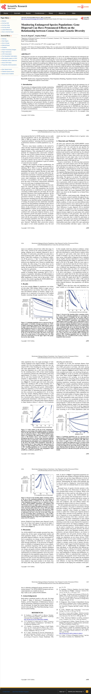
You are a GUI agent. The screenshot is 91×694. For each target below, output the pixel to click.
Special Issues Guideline (7, 73)
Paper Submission (6, 51)
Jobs (73, 13)
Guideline (4, 47)
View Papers (4, 41)
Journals (17, 13)
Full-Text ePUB (5, 27)
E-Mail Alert (6, 691)
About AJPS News (6, 62)
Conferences (39, 13)
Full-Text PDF (5, 23)
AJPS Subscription (6, 54)
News (51, 13)
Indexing (3, 38)
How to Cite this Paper (7, 32)
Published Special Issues (7, 71)
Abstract (3, 21)
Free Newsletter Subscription (9, 56)
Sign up (61, 691)
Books (28, 13)
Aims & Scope (5, 43)
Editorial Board (5, 45)
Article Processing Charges (8, 49)
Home (6, 13)
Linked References (6, 29)
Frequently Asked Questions (9, 65)
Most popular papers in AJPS (9, 58)
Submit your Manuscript (75, 691)
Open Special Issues (6, 69)
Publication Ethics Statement (9, 60)
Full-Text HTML (5, 25)
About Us (62, 13)
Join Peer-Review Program (20, 691)
